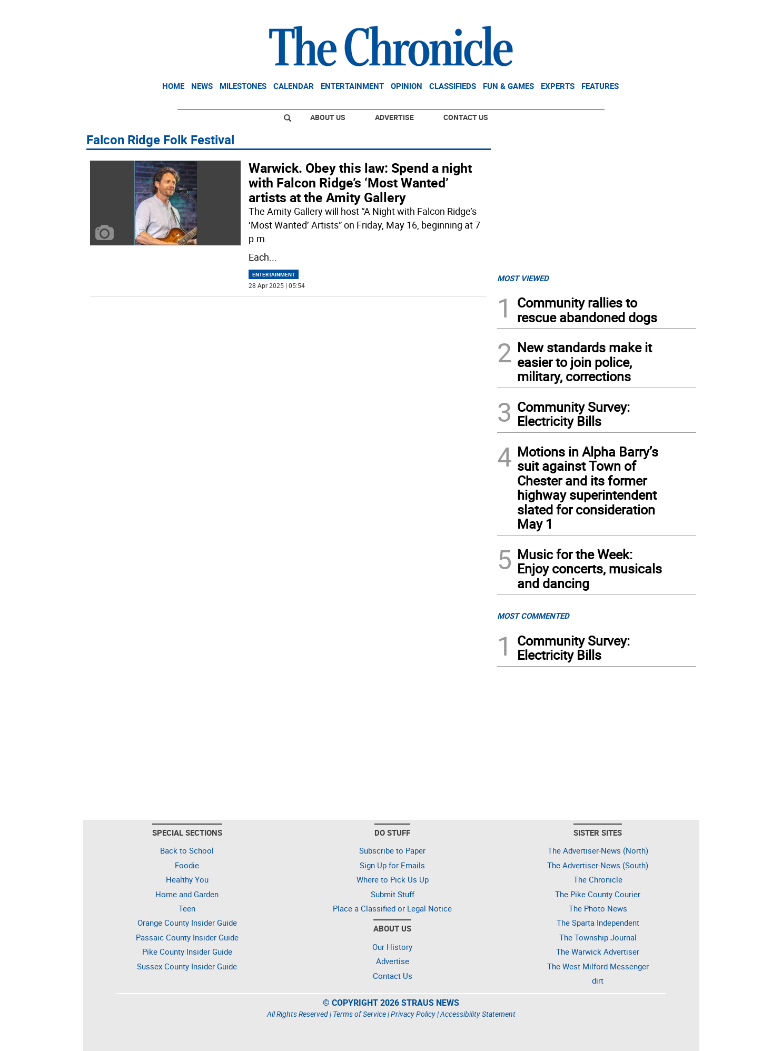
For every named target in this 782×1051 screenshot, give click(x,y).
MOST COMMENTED (533, 615)
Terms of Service (359, 1014)
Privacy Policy (413, 1014)
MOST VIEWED (523, 278)
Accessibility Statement (478, 1014)
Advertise (394, 117)
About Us (327, 117)
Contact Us (465, 117)
